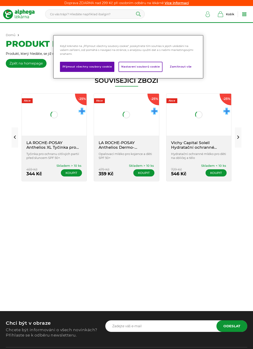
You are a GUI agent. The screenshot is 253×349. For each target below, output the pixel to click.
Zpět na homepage (26, 63)
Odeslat (231, 326)
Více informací (177, 3)
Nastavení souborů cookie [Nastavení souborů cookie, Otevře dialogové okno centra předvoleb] (140, 66)
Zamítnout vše (180, 66)
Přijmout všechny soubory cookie (87, 66)
